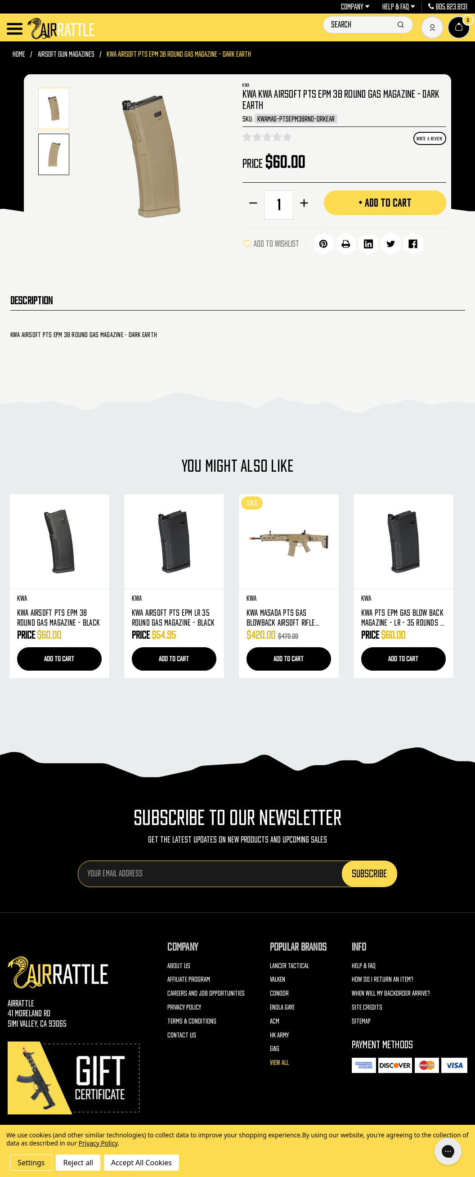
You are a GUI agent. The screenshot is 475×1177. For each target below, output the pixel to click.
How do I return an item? (382, 978)
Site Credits (367, 1005)
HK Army (279, 1033)
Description (31, 299)
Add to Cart (59, 657)
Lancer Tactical (289, 964)
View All (279, 1061)
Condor (279, 992)
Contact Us (181, 1033)
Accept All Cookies (141, 1163)
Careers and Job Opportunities (206, 992)
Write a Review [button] (430, 138)
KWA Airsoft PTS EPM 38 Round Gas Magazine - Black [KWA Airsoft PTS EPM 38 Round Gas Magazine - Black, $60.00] (58, 617)
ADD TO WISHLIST (270, 243)
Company (355, 6)
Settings (31, 1163)
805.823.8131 (447, 6)
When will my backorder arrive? (391, 992)
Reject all (78, 1163)
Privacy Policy (184, 1005)
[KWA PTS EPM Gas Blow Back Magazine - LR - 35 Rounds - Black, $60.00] (403, 540)
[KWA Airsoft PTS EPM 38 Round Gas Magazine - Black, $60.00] (59, 540)
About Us (178, 964)
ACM (274, 1019)
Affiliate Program (188, 978)
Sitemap (361, 1019)
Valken (277, 978)
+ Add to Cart (385, 202)
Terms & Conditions (191, 1019)
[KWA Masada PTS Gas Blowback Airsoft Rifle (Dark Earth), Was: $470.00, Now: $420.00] (289, 540)
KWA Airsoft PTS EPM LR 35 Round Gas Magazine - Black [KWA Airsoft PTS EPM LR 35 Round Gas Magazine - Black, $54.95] (173, 617)
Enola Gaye (282, 1005)
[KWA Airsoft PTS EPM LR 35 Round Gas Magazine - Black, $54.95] (174, 540)
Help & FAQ (398, 6)
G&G (274, 1047)
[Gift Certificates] (75, 1077)
